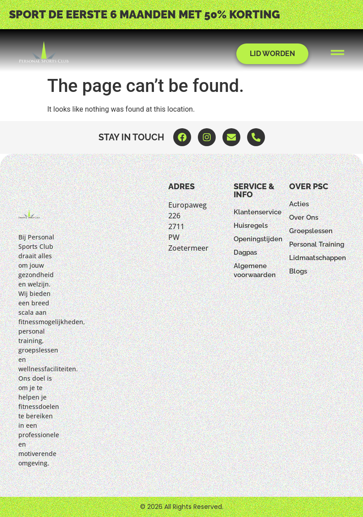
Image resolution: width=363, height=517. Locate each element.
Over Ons (303, 217)
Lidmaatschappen (317, 258)
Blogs (298, 271)
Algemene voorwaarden (255, 270)
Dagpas (245, 252)
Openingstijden (258, 239)
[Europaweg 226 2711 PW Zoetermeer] (176, 318)
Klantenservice (258, 212)
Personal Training (316, 244)
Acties (299, 204)
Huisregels (251, 226)
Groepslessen (311, 231)
